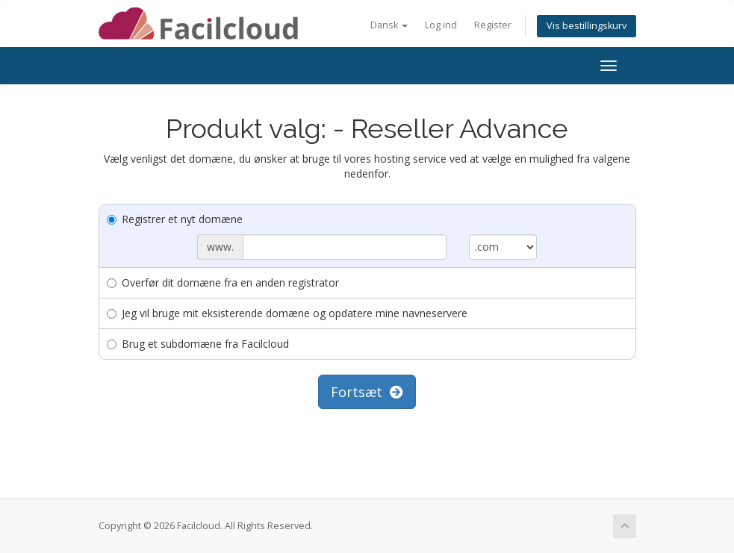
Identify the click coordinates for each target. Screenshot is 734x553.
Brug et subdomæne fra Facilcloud (198, 344)
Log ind (441, 25)
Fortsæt (367, 392)
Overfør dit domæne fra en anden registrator (223, 282)
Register (492, 25)
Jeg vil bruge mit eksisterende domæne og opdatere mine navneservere (287, 313)
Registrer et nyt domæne (175, 219)
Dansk (389, 25)
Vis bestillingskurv (586, 25)
